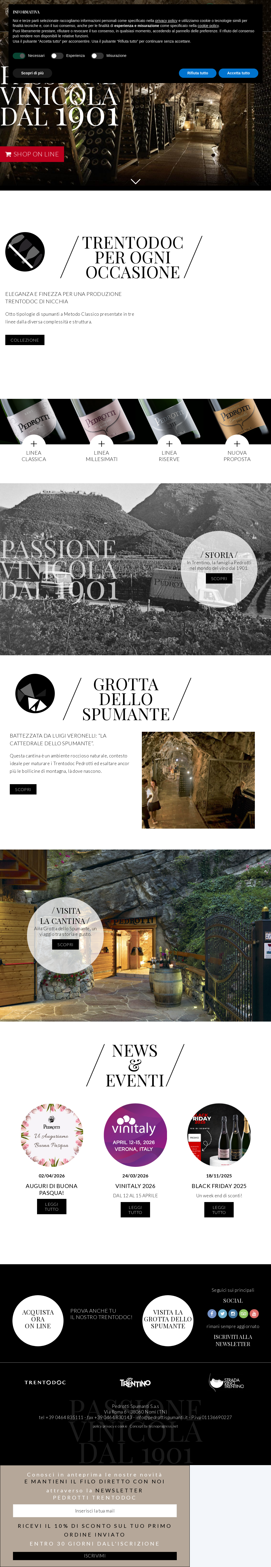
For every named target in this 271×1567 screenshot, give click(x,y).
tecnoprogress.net (163, 1426)
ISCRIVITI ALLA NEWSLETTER (233, 1340)
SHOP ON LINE (32, 154)
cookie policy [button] (208, 26)
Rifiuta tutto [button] (197, 73)
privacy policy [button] (166, 21)
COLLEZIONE (25, 339)
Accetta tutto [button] (238, 73)
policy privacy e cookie (110, 1426)
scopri (219, 578)
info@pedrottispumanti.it (162, 1417)
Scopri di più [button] (32, 73)
